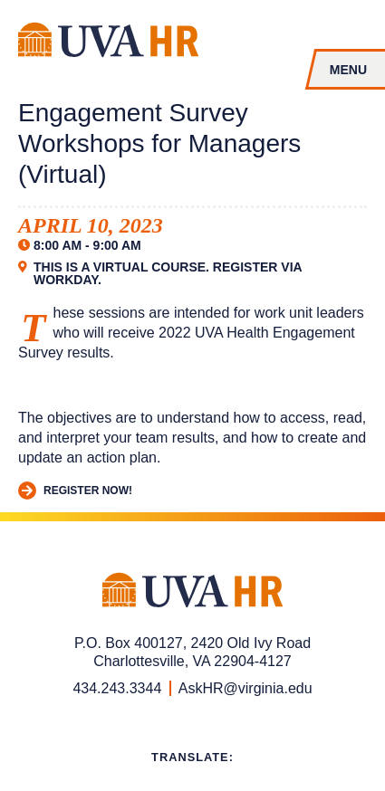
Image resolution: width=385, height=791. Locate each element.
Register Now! (75, 491)
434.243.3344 (116, 688)
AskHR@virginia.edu (245, 688)
